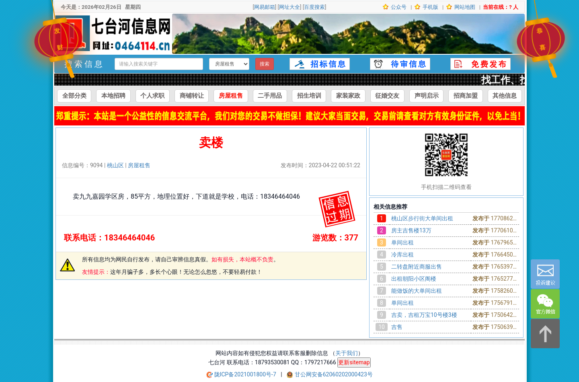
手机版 (429, 7)
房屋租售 (231, 95)
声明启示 (427, 95)
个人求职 (152, 95)
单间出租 (402, 242)
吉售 (396, 327)
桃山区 (115, 165)
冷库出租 (402, 254)
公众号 (398, 7)
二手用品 (270, 95)
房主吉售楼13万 (411, 230)
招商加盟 (466, 95)
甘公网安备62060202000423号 (334, 374)
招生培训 (309, 95)
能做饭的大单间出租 (416, 291)
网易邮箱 (264, 7)
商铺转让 (192, 95)
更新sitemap (354, 362)
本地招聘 (113, 95)
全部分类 (74, 95)
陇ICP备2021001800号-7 (246, 374)
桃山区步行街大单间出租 (422, 218)
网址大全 (289, 7)
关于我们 (346, 353)
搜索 (264, 64)
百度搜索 (314, 7)
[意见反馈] (545, 274)
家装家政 (348, 95)
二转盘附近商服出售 (416, 266)
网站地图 (464, 7)
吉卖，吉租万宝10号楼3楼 (424, 315)
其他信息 (505, 95)
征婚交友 (387, 95)
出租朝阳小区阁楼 (413, 278)
